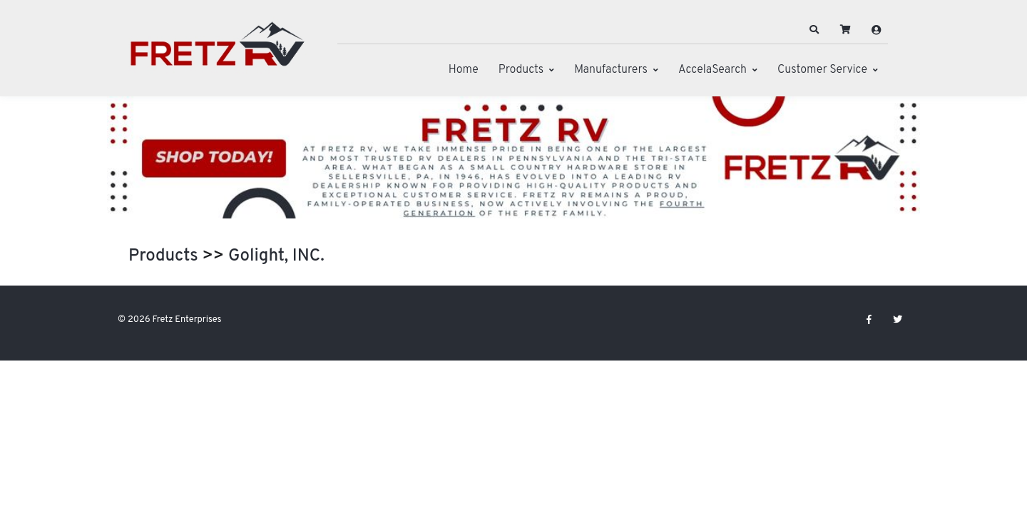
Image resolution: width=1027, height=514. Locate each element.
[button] (814, 30)
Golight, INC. (276, 256)
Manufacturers (611, 70)
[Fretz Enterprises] (217, 51)
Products (521, 70)
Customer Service (822, 70)
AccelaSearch (712, 70)
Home (464, 70)
